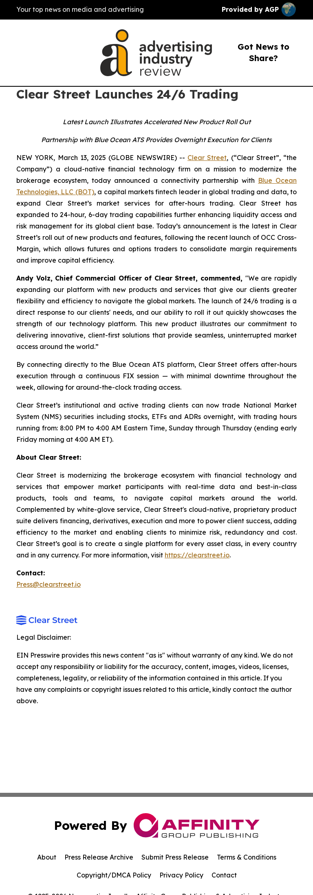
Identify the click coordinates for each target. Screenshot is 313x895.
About (46, 857)
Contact (224, 875)
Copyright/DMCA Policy (114, 875)
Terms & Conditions (246, 857)
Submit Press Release (175, 857)
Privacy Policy (181, 875)
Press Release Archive (98, 857)
